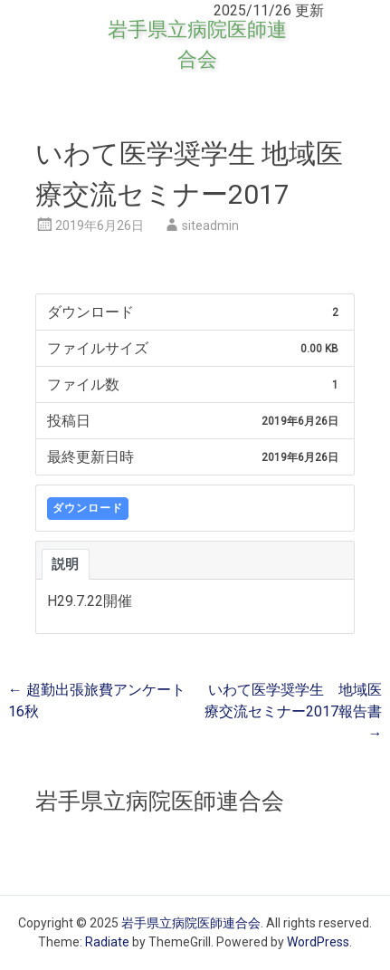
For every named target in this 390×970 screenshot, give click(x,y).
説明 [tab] (66, 564)
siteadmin (210, 225)
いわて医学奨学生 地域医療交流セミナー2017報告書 (293, 711)
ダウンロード (87, 508)
